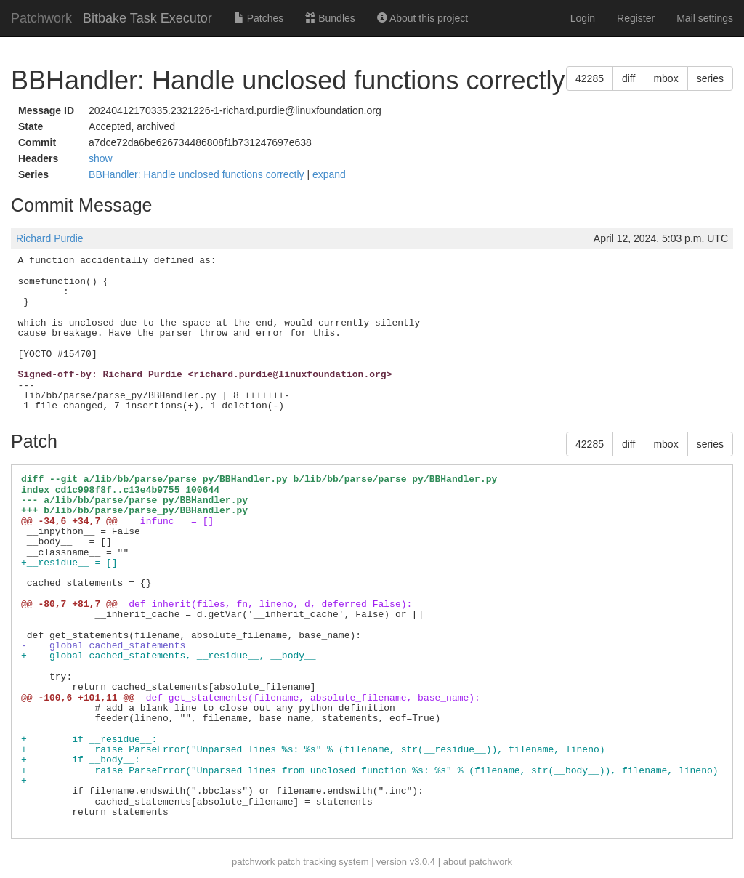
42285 (589, 78)
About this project (422, 18)
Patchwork (41, 18)
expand (329, 174)
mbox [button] (665, 78)
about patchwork (477, 861)
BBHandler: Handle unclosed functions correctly (198, 174)
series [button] (710, 78)
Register (636, 18)
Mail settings (704, 18)
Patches (258, 18)
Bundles (330, 18)
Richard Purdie (50, 238)
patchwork (253, 861)
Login (582, 18)
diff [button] (628, 78)
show (101, 158)
